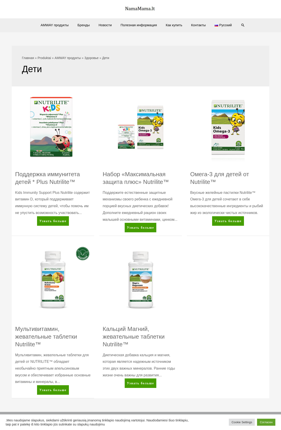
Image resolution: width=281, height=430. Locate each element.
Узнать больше (53, 222)
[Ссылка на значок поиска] (236, 25)
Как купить (172, 25)
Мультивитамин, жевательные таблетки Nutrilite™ (46, 336)
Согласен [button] (266, 422)
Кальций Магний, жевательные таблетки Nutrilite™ (134, 336)
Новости (107, 25)
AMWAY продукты (61, 25)
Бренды (88, 25)
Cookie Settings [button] (242, 422)
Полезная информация (139, 25)
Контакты (194, 25)
